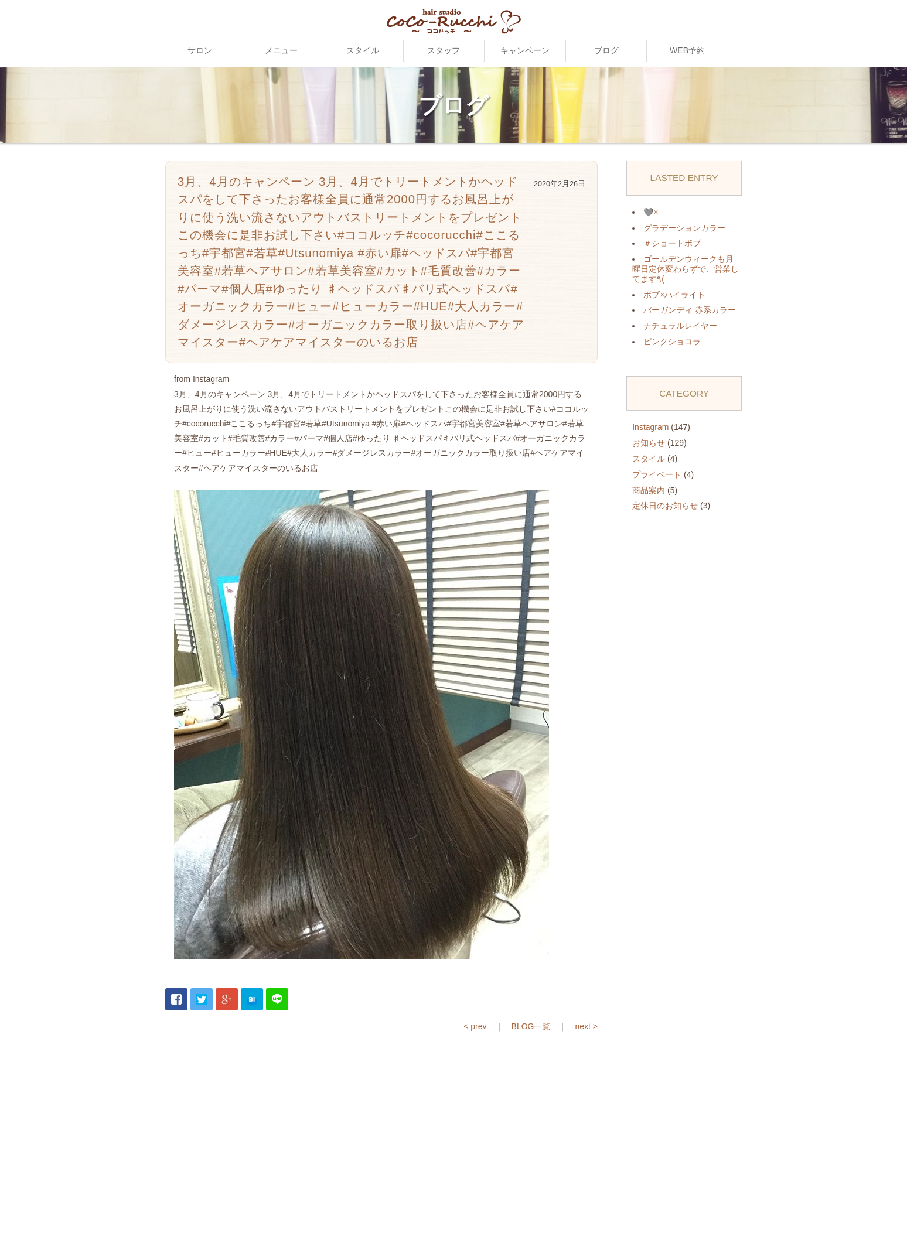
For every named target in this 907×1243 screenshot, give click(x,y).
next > (586, 1026)
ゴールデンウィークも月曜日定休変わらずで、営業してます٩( (685, 269)
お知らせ (648, 443)
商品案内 (648, 490)
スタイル (362, 50)
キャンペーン (525, 50)
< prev (474, 1026)
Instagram (650, 427)
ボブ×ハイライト (674, 294)
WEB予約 (687, 50)
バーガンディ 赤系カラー (689, 310)
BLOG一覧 (531, 1026)
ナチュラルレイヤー (680, 325)
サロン (199, 50)
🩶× (650, 212)
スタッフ (443, 50)
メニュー (281, 50)
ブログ (606, 50)
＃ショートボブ (672, 243)
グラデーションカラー (684, 228)
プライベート (656, 474)
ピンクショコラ (672, 341)
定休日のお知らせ (665, 505)
